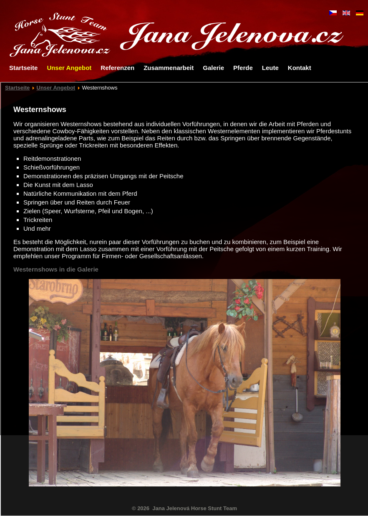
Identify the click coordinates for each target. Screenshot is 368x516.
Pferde (243, 67)
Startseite (23, 67)
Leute (270, 67)
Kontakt (299, 67)
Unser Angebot (69, 67)
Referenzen (117, 67)
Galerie (213, 67)
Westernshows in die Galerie (55, 269)
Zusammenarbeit (169, 67)
